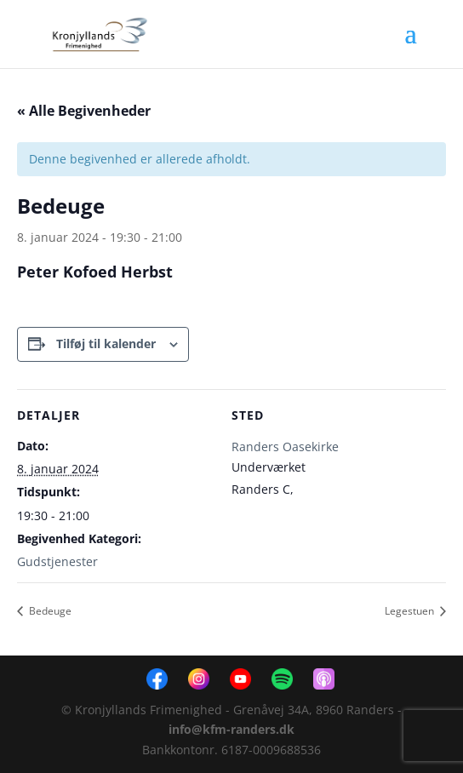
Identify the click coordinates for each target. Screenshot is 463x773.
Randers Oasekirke (285, 446)
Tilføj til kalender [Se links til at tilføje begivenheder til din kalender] (106, 343)
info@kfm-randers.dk (231, 729)
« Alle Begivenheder (84, 110)
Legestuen (411, 611)
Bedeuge (48, 611)
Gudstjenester (57, 561)
